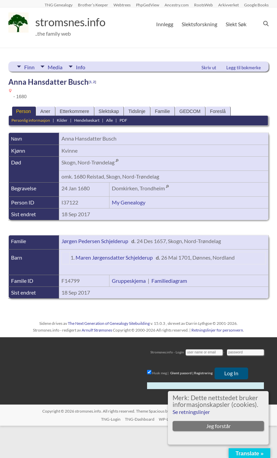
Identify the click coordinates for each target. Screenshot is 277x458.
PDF (123, 120)
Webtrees (122, 4)
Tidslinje (136, 111)
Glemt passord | (181, 373)
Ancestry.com (177, 4)
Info (82, 66)
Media (56, 66)
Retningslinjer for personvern (217, 330)
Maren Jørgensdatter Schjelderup (114, 257)
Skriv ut (208, 67)
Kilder (62, 120)
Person (23, 111)
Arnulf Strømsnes (97, 330)
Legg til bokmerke (243, 67)
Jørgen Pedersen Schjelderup (94, 241)
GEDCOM (189, 111)
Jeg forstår (218, 426)
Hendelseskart (86, 120)
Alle (109, 120)
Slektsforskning (199, 24)
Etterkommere (74, 111)
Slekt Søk (236, 24)
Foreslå (218, 111)
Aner (45, 111)
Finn (29, 66)
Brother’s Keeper (93, 4)
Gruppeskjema (129, 280)
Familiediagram (169, 280)
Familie (162, 111)
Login (180, 352)
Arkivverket (228, 4)
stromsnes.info (74, 21)
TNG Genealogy (59, 4)
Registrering (203, 373)
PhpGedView (147, 4)
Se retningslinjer (191, 412)
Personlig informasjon (30, 120)
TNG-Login (111, 419)
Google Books (256, 4)
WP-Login (167, 419)
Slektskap (109, 111)
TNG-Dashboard (139, 419)
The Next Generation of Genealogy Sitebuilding (109, 323)
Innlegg (164, 24)
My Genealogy (128, 202)
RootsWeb (203, 4)
